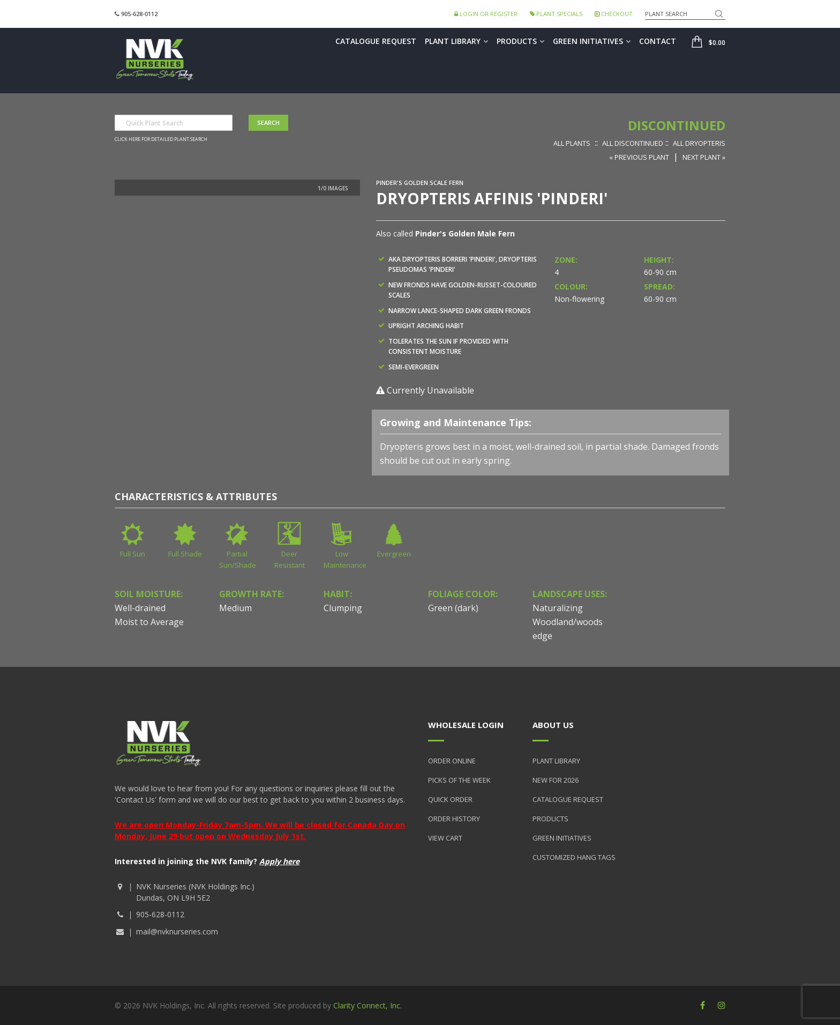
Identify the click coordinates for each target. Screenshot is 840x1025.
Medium (235, 608)
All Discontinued (632, 143)
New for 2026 (555, 780)
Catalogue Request (375, 41)
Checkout (614, 14)
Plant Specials (556, 14)
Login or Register (486, 14)
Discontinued (676, 125)
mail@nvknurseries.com (177, 931)
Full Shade (185, 554)
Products (520, 41)
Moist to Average (149, 622)
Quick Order (450, 799)
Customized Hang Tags (574, 857)
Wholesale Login (466, 724)
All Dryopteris (699, 143)
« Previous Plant (639, 157)
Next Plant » (703, 157)
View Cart (445, 838)
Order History (454, 818)
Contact (657, 41)
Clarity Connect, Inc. (367, 1005)
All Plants (571, 143)
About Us (553, 724)
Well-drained (140, 608)
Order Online (452, 761)
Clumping (343, 608)
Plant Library (456, 41)
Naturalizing (557, 608)
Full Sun (132, 554)
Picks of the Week (459, 780)
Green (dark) (453, 608)
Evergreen (394, 554)
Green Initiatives (592, 41)
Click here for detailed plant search (161, 139)
